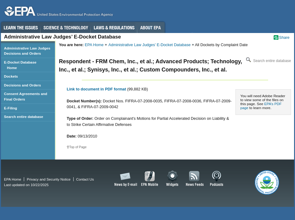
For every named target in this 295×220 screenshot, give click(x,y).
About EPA (151, 27)
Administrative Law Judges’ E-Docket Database (149, 44)
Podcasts (216, 179)
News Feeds (195, 179)
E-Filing (10, 108)
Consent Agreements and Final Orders (25, 96)
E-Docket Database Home (20, 65)
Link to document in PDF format (97, 89)
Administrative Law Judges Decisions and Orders (27, 51)
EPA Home (94, 44)
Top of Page (78, 147)
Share (284, 37)
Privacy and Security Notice (49, 179)
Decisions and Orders (22, 85)
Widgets (173, 179)
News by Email (124, 179)
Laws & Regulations (114, 27)
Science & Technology (66, 27)
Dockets (11, 76)
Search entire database (268, 61)
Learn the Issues (20, 27)
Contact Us (85, 179)
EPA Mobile (149, 179)
